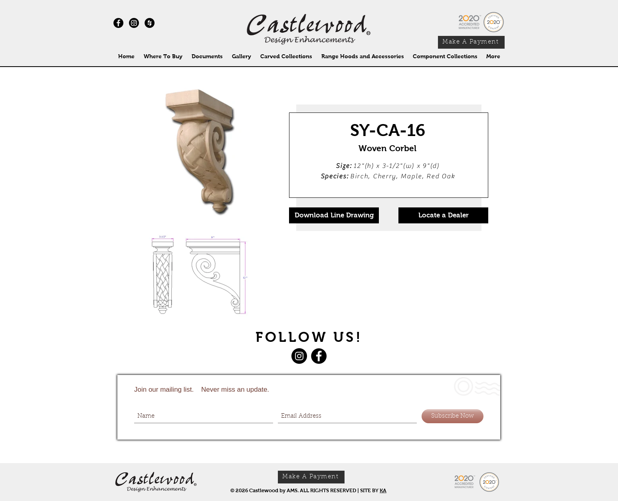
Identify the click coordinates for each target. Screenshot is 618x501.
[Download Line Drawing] (334, 215)
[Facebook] (319, 356)
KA (383, 490)
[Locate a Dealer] (443, 215)
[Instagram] (134, 23)
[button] (286, 56)
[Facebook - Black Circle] (118, 23)
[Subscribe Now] (452, 416)
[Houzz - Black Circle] (149, 23)
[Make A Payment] (471, 42)
